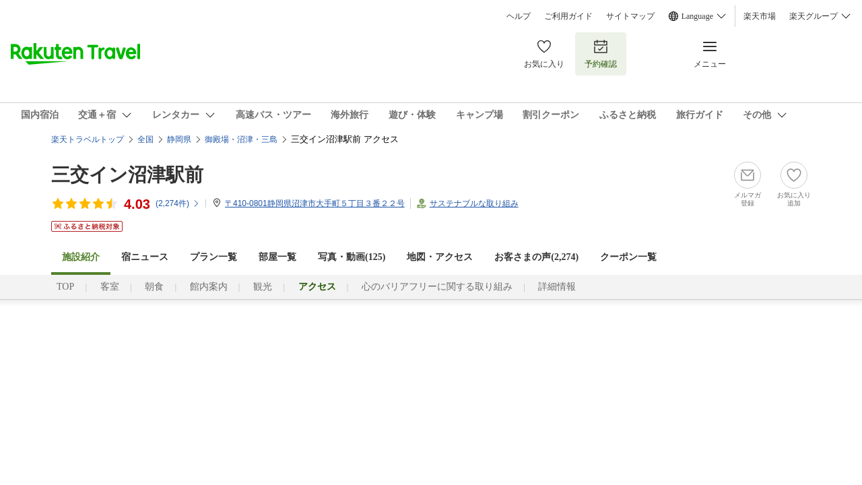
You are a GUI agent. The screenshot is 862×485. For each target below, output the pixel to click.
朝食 (154, 287)
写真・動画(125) (351, 257)
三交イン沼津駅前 (127, 174)
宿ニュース (144, 257)
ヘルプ (518, 16)
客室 (109, 287)
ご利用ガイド (568, 16)
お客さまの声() (536, 257)
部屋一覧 (277, 257)
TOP (65, 287)
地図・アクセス (440, 257)
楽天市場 (759, 16)
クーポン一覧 (628, 257)
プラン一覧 (213, 257)
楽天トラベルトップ (87, 139)
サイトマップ (630, 16)
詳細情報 (557, 287)
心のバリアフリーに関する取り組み (437, 287)
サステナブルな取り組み (474, 203)
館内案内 (209, 287)
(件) (178, 203)
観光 (262, 287)
